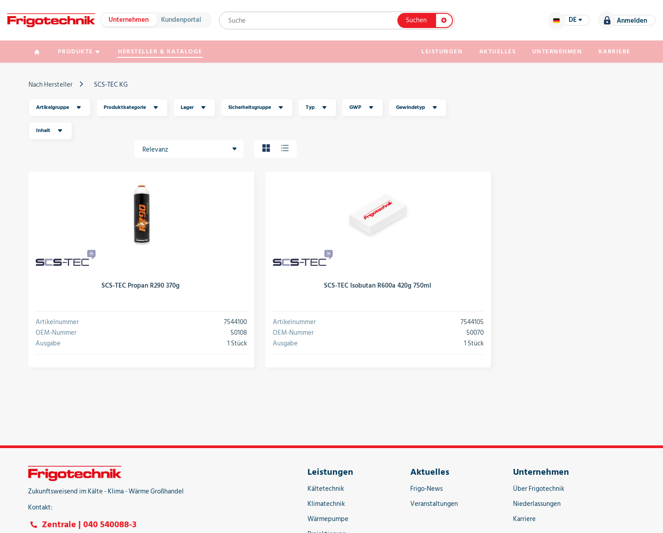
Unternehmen (134, 21)
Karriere (610, 53)
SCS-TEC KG (116, 86)
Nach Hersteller (56, 86)
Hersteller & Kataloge (168, 53)
